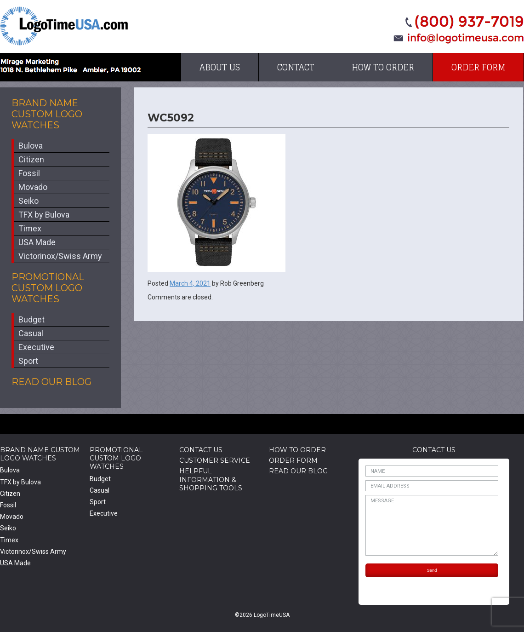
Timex (29, 228)
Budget (31, 319)
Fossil (29, 173)
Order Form (478, 67)
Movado (32, 187)
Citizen (31, 159)
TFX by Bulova (43, 214)
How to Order (383, 67)
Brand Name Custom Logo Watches (46, 114)
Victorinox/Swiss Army (60, 256)
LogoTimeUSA (64, 26)
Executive (36, 347)
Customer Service (214, 460)
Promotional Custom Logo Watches (47, 288)
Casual (30, 333)
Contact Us (200, 450)
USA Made (37, 242)
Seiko (28, 201)
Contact (295, 67)
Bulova (30, 145)
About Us (219, 67)
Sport (28, 361)
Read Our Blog (51, 381)
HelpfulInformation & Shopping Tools (210, 479)
